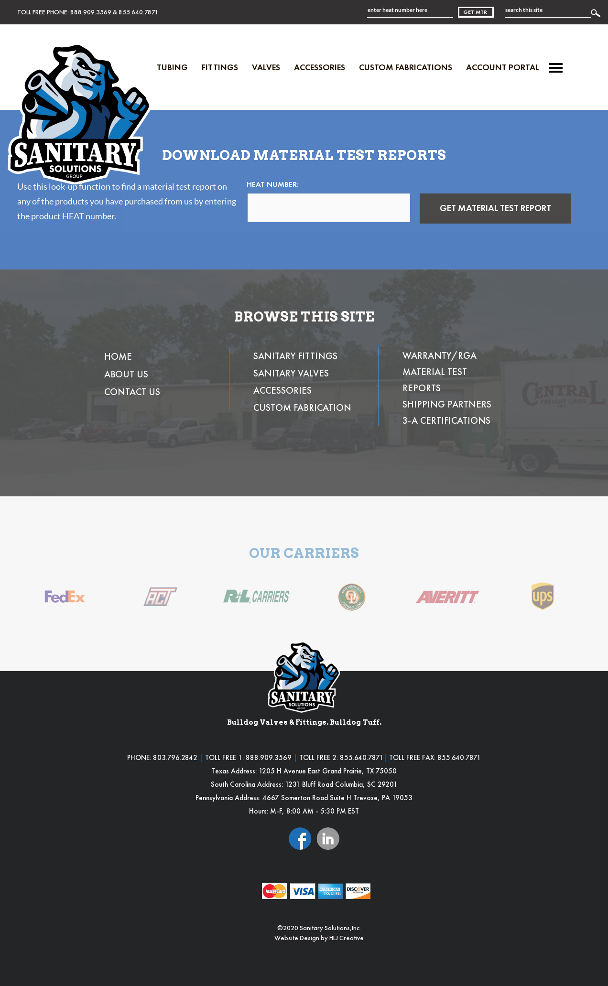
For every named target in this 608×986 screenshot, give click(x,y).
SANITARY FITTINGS (295, 356)
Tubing (172, 67)
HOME (118, 356)
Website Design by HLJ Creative (319, 937)
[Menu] (556, 68)
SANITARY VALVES (291, 373)
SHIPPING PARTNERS (446, 404)
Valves (266, 67)
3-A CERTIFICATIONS (446, 420)
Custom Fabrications (405, 67)
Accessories (319, 67)
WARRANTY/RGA (439, 355)
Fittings (220, 67)
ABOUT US (126, 374)
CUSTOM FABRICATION (302, 407)
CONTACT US (132, 392)
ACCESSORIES (282, 390)
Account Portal (502, 67)
